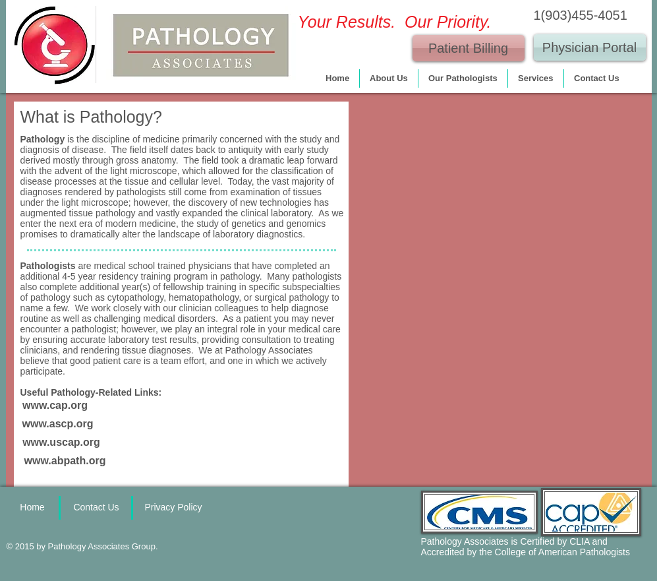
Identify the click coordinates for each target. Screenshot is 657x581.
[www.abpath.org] (65, 461)
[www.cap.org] (55, 405)
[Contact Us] (96, 508)
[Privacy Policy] (173, 508)
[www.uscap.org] (61, 442)
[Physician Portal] (590, 47)
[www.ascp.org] (58, 424)
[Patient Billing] (469, 48)
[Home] (33, 508)
